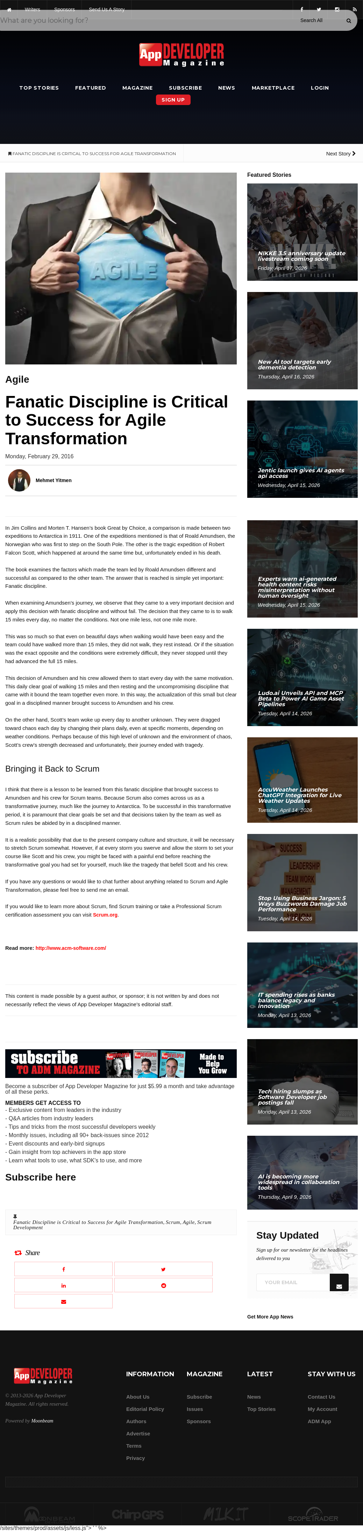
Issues (195, 1409)
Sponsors (199, 1421)
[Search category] (311, 20)
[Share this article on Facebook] (63, 1269)
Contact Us (321, 1397)
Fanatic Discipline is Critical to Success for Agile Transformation (88, 1222)
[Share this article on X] (163, 1269)
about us (138, 1397)
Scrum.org (105, 915)
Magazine (137, 88)
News (226, 88)
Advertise (138, 1433)
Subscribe (185, 88)
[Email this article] (63, 1301)
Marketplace (273, 88)
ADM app (319, 1421)
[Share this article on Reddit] (163, 1285)
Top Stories (39, 88)
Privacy (135, 1458)
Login (320, 88)
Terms (134, 1446)
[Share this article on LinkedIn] (63, 1285)
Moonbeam (42, 1421)
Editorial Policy (145, 1409)
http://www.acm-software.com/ (71, 948)
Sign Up (173, 100)
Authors (136, 1421)
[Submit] (348, 20)
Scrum (173, 1222)
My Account (322, 1409)
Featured (90, 88)
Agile (188, 1222)
